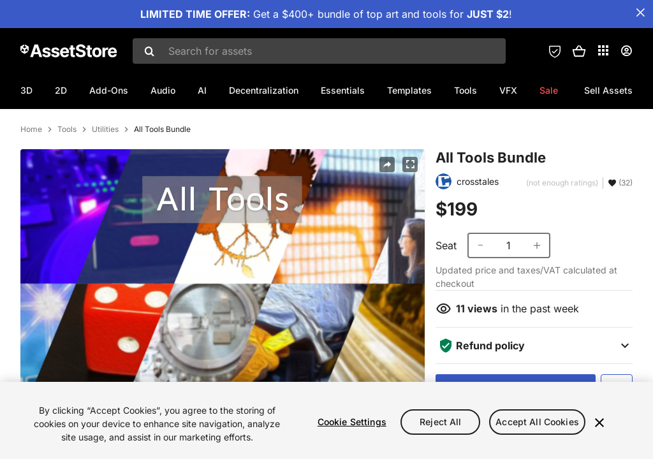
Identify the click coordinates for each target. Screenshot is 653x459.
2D (61, 90)
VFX (508, 90)
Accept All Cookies (537, 421)
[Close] (599, 423)
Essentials (343, 90)
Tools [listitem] (67, 184)
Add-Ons (108, 90)
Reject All (440, 421)
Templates (409, 90)
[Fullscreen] (410, 219)
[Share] (387, 219)
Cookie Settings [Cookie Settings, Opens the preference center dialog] (352, 421)
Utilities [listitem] (105, 184)
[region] (326, 420)
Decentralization (263, 90)
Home (31, 184)
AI (202, 90)
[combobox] (319, 51)
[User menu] (626, 51)
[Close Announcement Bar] (640, 12)
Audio (162, 90)
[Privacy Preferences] (554, 51)
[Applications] (603, 50)
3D (26, 90)
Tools (465, 90)
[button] (579, 51)
